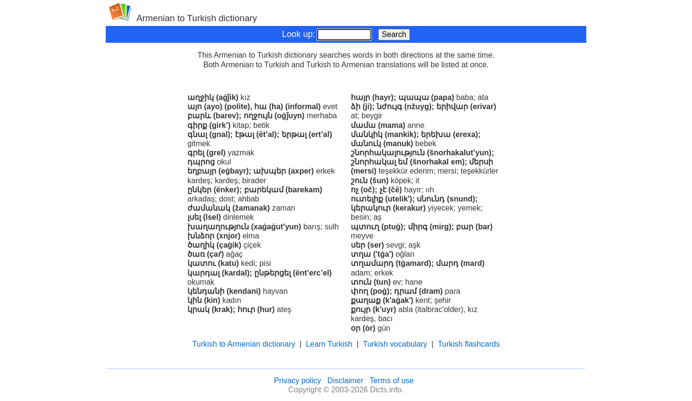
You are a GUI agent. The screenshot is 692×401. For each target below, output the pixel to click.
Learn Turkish (329, 344)
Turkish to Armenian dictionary (244, 344)
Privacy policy (297, 380)
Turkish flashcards (469, 344)
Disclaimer (345, 380)
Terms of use (392, 380)
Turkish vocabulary (395, 344)
